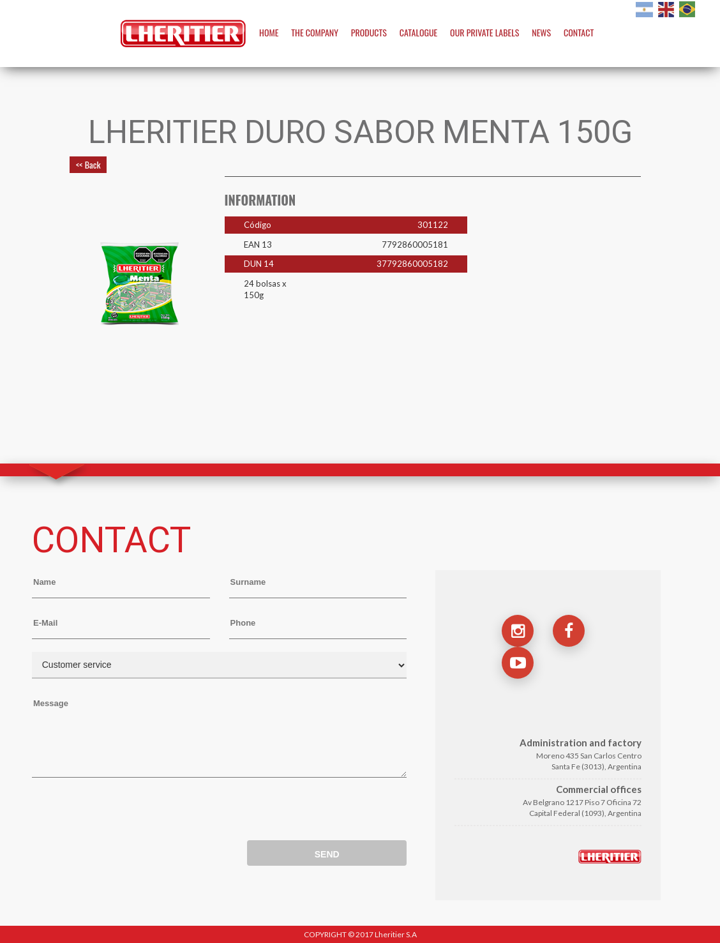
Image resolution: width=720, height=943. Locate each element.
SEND (327, 854)
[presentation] (129, 812)
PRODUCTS (369, 32)
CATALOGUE (418, 32)
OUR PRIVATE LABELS (484, 32)
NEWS (541, 32)
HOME (268, 32)
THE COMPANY (314, 32)
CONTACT (579, 32)
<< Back (88, 164)
